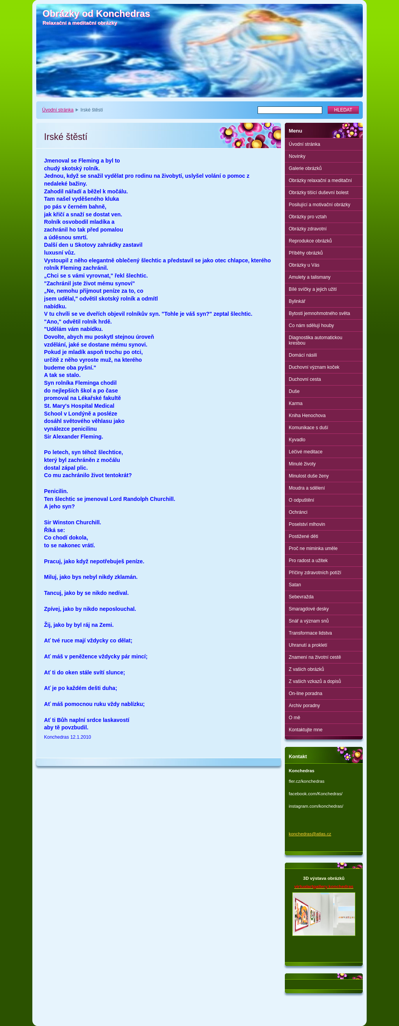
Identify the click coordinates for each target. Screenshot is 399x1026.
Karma (295, 403)
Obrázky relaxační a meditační (320, 180)
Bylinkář (297, 301)
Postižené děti (303, 536)
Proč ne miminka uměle (313, 548)
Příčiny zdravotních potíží (315, 572)
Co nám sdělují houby (311, 325)
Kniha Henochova (307, 415)
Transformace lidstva (310, 633)
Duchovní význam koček (314, 367)
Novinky (297, 156)
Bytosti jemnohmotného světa (319, 313)
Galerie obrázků (305, 168)
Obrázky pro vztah (308, 216)
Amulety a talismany (309, 277)
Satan (295, 584)
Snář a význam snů (309, 621)
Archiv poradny (304, 705)
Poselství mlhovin (307, 524)
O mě (294, 717)
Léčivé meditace (306, 452)
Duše (294, 391)
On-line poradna (305, 693)
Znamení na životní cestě (315, 657)
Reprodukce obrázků (310, 241)
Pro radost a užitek (308, 560)
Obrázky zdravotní (308, 229)
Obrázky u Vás (304, 265)
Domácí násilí (303, 355)
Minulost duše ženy (309, 476)
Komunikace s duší (308, 427)
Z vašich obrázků (306, 669)
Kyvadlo (297, 439)
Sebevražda (301, 597)
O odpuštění (301, 500)
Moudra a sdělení (307, 488)
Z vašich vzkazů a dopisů (315, 681)
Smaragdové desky (309, 609)
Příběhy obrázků (306, 253)
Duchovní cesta (305, 379)
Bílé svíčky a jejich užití (313, 289)
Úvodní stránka (58, 110)
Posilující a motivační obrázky (319, 204)
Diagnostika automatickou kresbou (315, 340)
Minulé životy (302, 464)
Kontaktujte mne (306, 729)
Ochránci (298, 512)
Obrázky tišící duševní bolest (318, 192)
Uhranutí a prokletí (308, 645)
